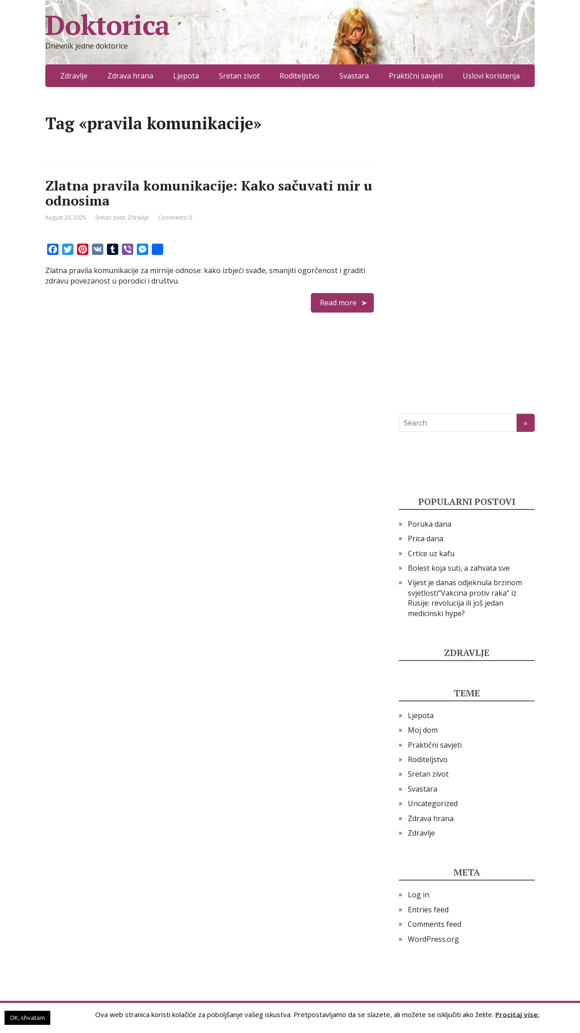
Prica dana (425, 538)
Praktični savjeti (416, 76)
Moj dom (423, 730)
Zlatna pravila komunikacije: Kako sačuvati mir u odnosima (208, 193)
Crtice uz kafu (431, 553)
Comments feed (434, 924)
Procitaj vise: (517, 1013)
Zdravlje (73, 76)
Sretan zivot (239, 76)
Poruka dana (429, 524)
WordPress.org (433, 939)
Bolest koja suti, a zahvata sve (459, 568)
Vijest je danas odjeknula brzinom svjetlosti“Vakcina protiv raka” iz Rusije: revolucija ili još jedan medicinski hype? (465, 598)
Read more (338, 303)
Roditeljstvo (299, 76)
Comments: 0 (175, 217)
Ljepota (186, 76)
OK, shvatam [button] (27, 1017)
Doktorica (107, 25)
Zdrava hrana (130, 76)
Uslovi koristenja (491, 76)
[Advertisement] (467, 250)
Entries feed (428, 910)
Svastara (354, 76)
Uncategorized (433, 803)
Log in (418, 895)
